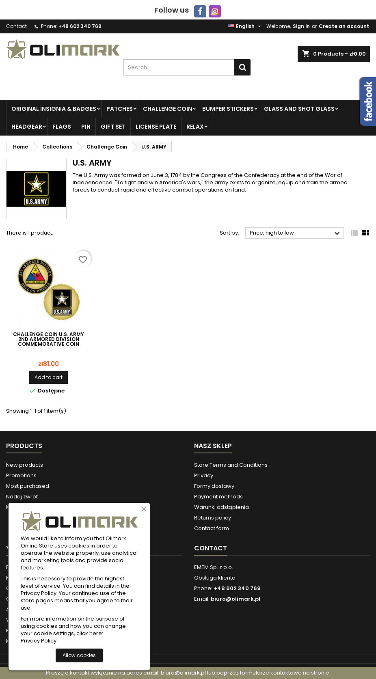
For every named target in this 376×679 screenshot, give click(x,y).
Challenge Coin (167, 109)
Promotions (21, 475)
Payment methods (218, 496)
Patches (119, 109)
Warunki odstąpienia (221, 507)
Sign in (301, 26)
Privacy (203, 475)
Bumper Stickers (228, 109)
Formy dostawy (214, 486)
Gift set (113, 127)
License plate (156, 127)
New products (24, 465)
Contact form (211, 528)
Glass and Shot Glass (299, 109)
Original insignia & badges (53, 109)
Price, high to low (296, 233)
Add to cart (49, 377)
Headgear (26, 127)
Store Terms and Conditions (231, 465)
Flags (61, 127)
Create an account (344, 26)
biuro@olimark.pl (235, 599)
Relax (195, 127)
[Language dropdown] (245, 26)
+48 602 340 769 (80, 26)
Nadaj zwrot (22, 496)
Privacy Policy (38, 641)
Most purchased (27, 486)
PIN (86, 127)
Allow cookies (79, 655)
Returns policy (212, 518)
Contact (16, 26)
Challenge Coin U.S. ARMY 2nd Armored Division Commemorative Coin (48, 339)
